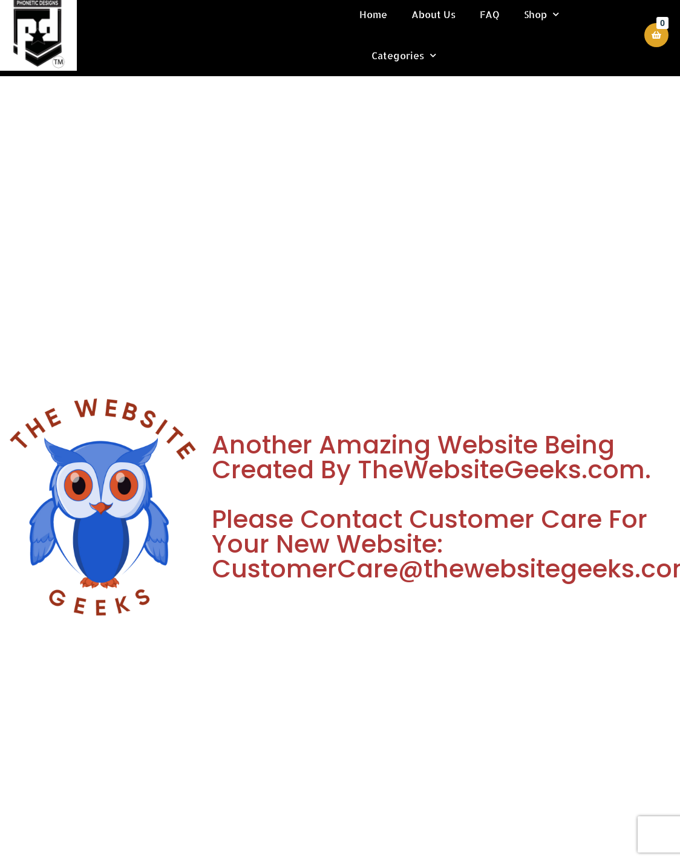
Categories (405, 56)
